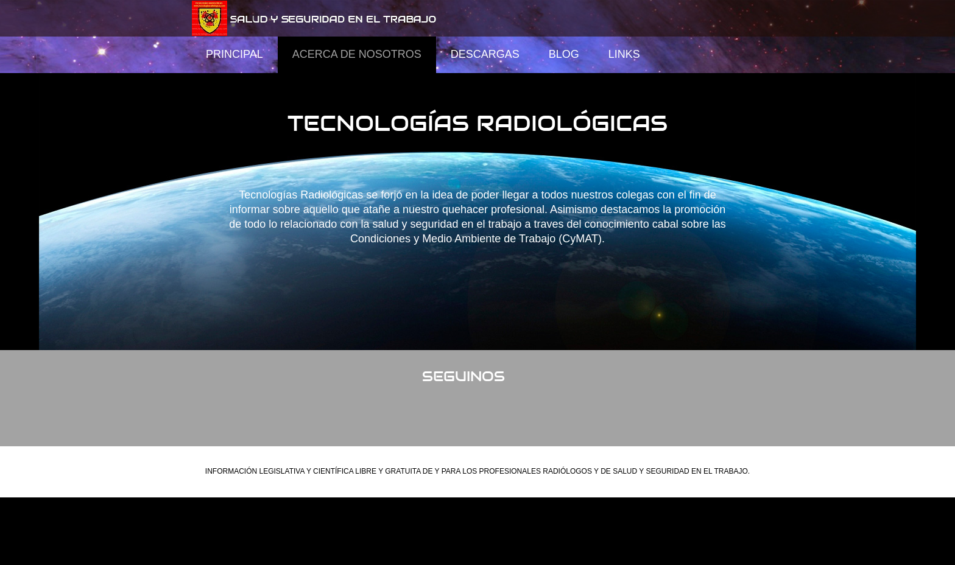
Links (624, 54)
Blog (564, 54)
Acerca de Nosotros (356, 54)
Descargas (485, 54)
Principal (234, 54)
